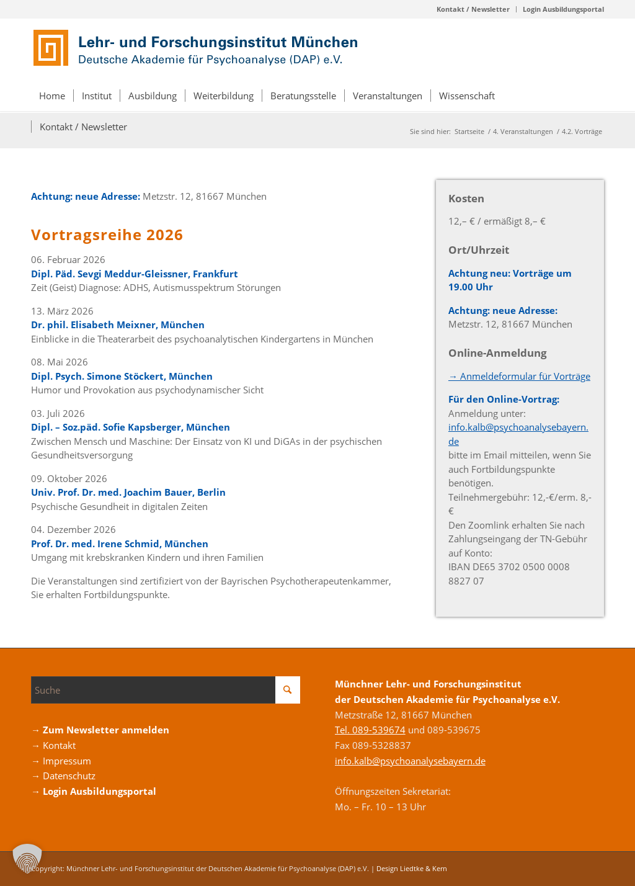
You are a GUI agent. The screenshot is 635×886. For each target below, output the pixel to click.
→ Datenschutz (63, 775)
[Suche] (165, 690)
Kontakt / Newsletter (473, 9)
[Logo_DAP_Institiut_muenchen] (198, 49)
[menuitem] (473, 9)
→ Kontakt (53, 745)
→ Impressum (61, 760)
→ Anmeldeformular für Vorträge (519, 376)
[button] (27, 858)
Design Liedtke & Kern (411, 868)
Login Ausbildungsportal (563, 9)
